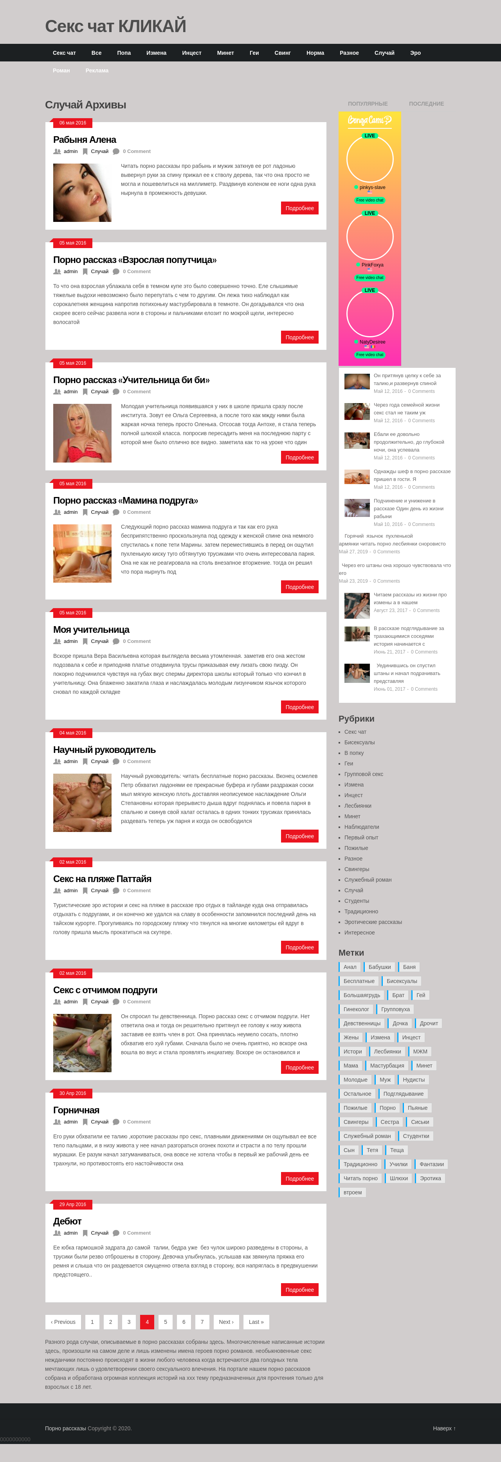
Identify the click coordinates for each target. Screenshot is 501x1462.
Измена (156, 52)
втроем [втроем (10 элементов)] (353, 1192)
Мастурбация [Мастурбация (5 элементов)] (387, 1065)
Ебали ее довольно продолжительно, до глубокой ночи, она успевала (409, 442)
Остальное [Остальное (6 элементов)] (357, 1094)
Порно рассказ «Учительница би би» (131, 379)
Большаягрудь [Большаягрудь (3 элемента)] (362, 995)
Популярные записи (368, 106)
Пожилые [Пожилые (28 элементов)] (356, 1108)
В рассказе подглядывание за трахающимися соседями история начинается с (409, 636)
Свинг (283, 52)
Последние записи (426, 106)
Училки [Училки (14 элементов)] (398, 1164)
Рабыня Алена (84, 139)
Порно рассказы (65, 1428)
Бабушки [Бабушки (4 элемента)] (380, 967)
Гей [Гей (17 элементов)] (420, 995)
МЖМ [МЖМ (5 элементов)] (420, 1051)
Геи (254, 52)
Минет (225, 52)
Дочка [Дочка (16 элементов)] (400, 1023)
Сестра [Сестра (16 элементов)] (390, 1122)
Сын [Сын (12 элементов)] (349, 1150)
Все (97, 52)
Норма (315, 52)
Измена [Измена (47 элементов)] (380, 1037)
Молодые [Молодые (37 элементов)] (356, 1080)
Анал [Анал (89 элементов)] (350, 967)
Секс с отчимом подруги (105, 989)
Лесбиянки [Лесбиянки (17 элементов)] (387, 1051)
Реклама (97, 70)
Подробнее (300, 207)
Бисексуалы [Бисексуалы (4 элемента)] (402, 981)
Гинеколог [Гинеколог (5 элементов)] (356, 1009)
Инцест (191, 52)
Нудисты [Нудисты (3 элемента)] (414, 1080)
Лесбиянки (357, 806)
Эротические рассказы (373, 922)
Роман (61, 70)
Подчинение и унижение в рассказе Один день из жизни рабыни (408, 508)
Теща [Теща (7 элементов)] (397, 1150)
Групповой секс (363, 774)
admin (70, 151)
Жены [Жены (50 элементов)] (351, 1037)
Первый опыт (361, 837)
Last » (256, 1322)
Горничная (76, 1109)
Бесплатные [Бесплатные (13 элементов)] (359, 981)
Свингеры (356, 869)
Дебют (67, 1220)
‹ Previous (63, 1322)
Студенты (356, 901)
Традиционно (361, 911)
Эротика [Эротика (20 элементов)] (430, 1178)
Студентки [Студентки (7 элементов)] (416, 1136)
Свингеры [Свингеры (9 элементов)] (356, 1122)
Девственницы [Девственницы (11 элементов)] (362, 1023)
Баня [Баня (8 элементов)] (409, 967)
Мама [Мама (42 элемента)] (351, 1065)
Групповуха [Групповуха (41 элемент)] (395, 1009)
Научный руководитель (104, 749)
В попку (354, 753)
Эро (415, 52)
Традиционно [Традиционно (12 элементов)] (360, 1164)
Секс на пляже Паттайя (102, 878)
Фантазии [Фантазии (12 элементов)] (432, 1164)
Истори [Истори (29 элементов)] (353, 1051)
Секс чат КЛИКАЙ (115, 25)
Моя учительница (91, 629)
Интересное (359, 932)
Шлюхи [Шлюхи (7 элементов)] (399, 1178)
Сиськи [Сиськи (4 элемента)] (420, 1122)
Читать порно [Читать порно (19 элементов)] (361, 1178)
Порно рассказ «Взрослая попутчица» (134, 259)
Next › (226, 1322)
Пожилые (356, 848)
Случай (385, 52)
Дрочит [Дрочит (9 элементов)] (429, 1023)
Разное (349, 52)
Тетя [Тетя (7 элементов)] (372, 1150)
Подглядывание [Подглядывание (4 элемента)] (404, 1094)
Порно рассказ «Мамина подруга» (125, 500)
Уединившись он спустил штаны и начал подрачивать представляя (407, 673)
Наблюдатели (361, 827)
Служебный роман (368, 880)
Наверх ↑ (444, 1428)
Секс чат (64, 52)
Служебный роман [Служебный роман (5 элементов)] (367, 1136)
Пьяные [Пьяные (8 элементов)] (418, 1108)
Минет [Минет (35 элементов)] (424, 1065)
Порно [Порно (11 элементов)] (388, 1108)
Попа (124, 52)
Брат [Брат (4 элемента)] (398, 995)
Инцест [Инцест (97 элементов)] (411, 1037)
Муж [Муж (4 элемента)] (385, 1080)
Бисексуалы (359, 742)
